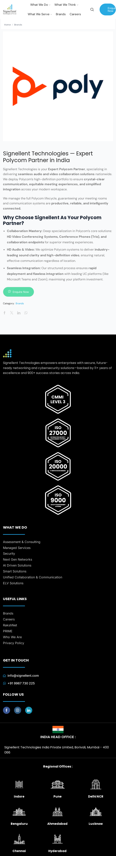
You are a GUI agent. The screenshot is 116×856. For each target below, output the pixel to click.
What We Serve (40, 14)
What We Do (40, 5)
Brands (61, 14)
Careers (75, 14)
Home (7, 24)
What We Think (66, 5)
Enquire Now (112, 9)
